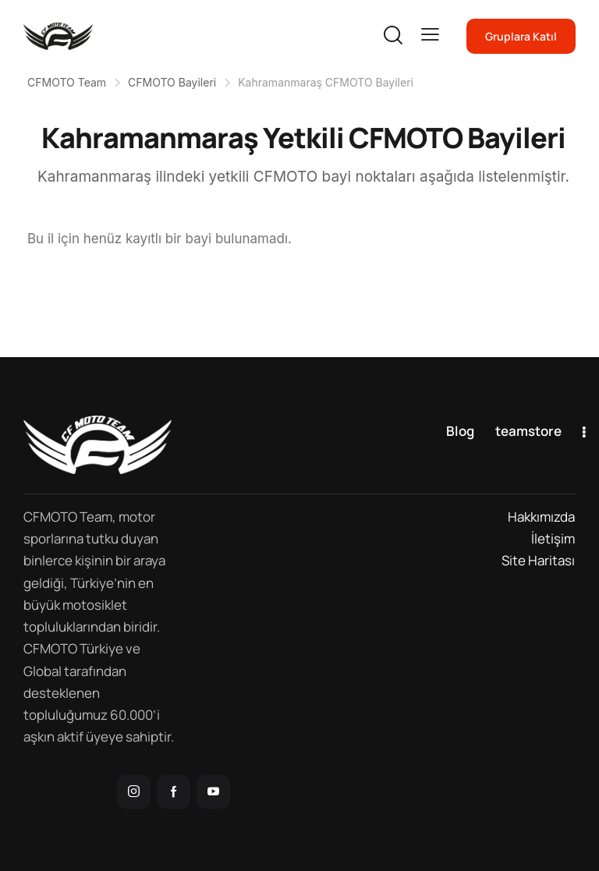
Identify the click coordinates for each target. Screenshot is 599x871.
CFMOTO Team (66, 82)
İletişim (553, 538)
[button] (430, 34)
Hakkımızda (541, 517)
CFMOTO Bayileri (172, 82)
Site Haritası (538, 560)
